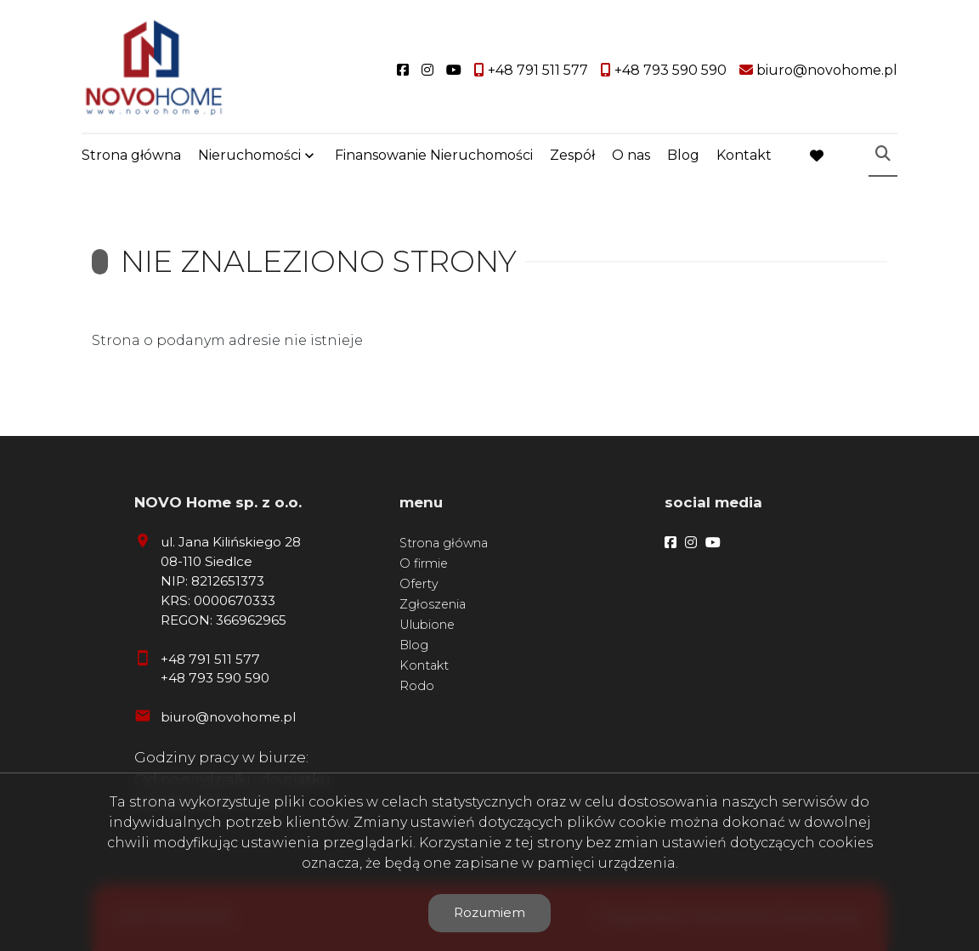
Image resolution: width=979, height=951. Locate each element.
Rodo (416, 685)
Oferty (419, 584)
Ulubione (427, 624)
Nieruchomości (249, 155)
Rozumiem (489, 912)
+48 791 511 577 (210, 659)
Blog (683, 155)
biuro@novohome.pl (228, 717)
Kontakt (744, 155)
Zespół (572, 155)
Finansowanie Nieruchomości (434, 155)
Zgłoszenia (432, 604)
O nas (631, 155)
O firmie (423, 563)
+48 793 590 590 (215, 678)
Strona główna (131, 155)
